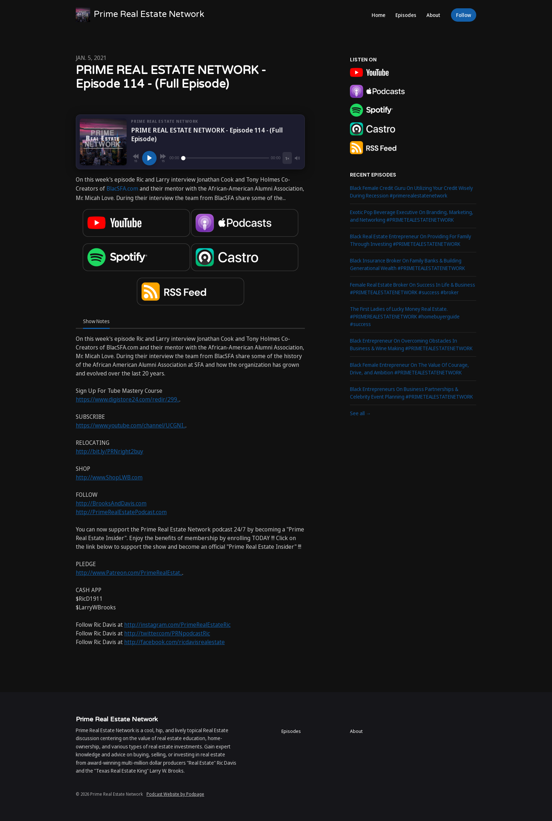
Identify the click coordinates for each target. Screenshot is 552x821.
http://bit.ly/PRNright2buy (109, 451)
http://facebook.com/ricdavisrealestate (174, 642)
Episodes (405, 15)
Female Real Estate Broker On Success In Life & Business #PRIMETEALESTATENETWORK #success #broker (412, 288)
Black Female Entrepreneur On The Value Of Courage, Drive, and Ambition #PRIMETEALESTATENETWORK (409, 368)
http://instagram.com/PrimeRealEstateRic (177, 625)
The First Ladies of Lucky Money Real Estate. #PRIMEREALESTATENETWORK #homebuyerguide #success (405, 316)
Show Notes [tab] (96, 321)
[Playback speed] (287, 158)
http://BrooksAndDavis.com (111, 503)
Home (378, 15)
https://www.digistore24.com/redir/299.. (127, 399)
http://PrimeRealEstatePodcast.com (121, 512)
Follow (463, 15)
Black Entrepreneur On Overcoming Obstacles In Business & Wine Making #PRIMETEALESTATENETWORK (411, 344)
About (433, 15)
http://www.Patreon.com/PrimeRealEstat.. (129, 573)
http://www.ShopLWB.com (109, 477)
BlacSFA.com (122, 188)
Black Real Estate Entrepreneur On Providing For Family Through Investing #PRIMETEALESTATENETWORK (410, 240)
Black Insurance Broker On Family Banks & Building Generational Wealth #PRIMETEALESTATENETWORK (407, 264)
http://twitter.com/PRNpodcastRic (167, 633)
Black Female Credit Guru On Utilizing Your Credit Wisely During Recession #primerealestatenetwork (411, 191)
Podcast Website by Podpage (175, 794)
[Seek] (225, 158)
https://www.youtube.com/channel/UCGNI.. (130, 425)
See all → (360, 413)
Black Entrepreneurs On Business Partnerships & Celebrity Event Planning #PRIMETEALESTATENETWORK (411, 393)
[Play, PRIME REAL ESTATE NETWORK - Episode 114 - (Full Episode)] (149, 158)
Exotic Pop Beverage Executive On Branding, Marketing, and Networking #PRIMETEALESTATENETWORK (411, 216)
